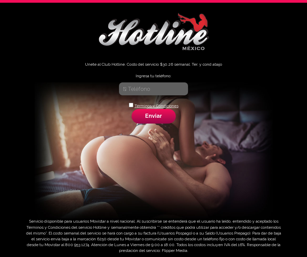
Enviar (153, 116)
